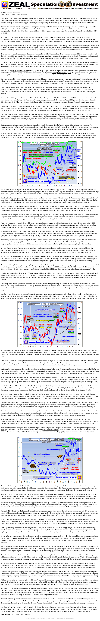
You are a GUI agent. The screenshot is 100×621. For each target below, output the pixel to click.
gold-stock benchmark (50, 430)
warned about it (83, 256)
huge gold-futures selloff (19, 71)
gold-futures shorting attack (58, 227)
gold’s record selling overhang (49, 41)
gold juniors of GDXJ (45, 523)
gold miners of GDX (28, 523)
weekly (61, 588)
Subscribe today (38, 595)
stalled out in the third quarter (31, 377)
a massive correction (26, 496)
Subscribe (27, 614)
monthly (29, 590)
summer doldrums (32, 83)
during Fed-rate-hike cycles (61, 73)
